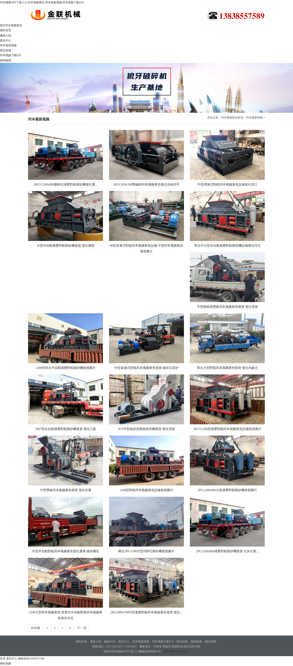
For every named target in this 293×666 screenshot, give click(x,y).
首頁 (3, 658)
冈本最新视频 (8, 45)
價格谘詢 (31, 658)
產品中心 (5, 40)
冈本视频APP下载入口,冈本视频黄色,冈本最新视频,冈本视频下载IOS (42, 2)
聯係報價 (5, 60)
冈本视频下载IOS (10, 55)
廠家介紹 (5, 35)
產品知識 (5, 50)
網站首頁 (5, 30)
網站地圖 (210, 641)
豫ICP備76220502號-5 (177, 651)
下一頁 (82, 628)
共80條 (35, 628)
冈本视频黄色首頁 (232, 117)
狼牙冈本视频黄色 (61, 15)
